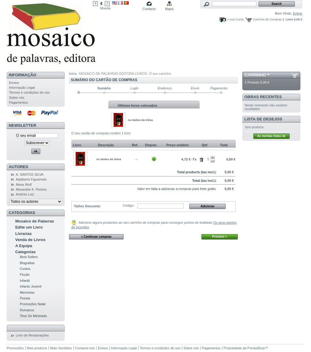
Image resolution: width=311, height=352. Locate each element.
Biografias (27, 263)
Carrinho (255, 75)
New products (37, 348)
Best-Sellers (29, 257)
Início (73, 73)
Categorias (25, 252)
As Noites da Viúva (140, 120)
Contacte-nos (85, 348)
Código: (128, 205)
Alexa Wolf (24, 184)
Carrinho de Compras (267, 19)
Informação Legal (22, 87)
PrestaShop (256, 348)
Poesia (25, 298)
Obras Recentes (263, 97)
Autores (18, 166)
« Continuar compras (96, 236)
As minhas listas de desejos (271, 136)
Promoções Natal (32, 304)
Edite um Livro (29, 227)
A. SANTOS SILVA (29, 174)
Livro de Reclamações (32, 335)
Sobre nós (16, 97)
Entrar (297, 13)
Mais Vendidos (61, 348)
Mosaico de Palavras (34, 221)
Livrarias (23, 233)
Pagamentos (18, 102)
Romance (27, 310)
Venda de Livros (30, 239)
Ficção (24, 274)
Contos (25, 269)
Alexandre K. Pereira (31, 189)
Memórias (27, 292)
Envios (14, 83)
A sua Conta (235, 19)
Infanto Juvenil (30, 286)
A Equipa (23, 245)
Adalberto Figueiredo (31, 179)
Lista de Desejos (263, 119)
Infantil (24, 280)
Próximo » (219, 236)
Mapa (169, 9)
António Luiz (25, 194)
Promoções (15, 348)
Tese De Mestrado (33, 316)
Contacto (149, 9)
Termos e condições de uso (29, 92)
